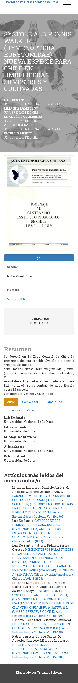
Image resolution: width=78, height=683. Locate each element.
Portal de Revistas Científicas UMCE (32, 2)
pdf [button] (39, 258)
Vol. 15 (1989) (16, 299)
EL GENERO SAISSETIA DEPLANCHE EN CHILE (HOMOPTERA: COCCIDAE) (41, 626)
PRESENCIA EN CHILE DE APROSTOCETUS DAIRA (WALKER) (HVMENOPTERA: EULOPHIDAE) (37, 649)
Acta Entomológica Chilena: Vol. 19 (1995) (38, 514)
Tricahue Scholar (49, 673)
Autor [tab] (11, 402)
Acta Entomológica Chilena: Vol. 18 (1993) (42, 576)
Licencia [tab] (13, 410)
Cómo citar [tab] (30, 402)
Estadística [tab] (54, 402)
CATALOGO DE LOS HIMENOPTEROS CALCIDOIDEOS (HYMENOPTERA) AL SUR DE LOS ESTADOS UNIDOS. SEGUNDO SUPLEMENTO (36, 529)
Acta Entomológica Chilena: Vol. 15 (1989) (38, 539)
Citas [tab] (31, 410)
